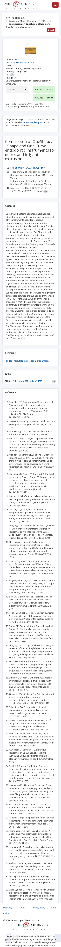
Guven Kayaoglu (35, 167)
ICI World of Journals (16, 17)
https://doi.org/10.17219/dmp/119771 (25, 381)
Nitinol (22, 360)
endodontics (12, 360)
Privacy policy (38, 907)
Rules (23, 907)
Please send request (32, 122)
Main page (8, 907)
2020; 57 (46, 20)
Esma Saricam (17, 167)
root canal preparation (37, 360)
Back (51, 30)
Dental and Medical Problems (23, 20)
